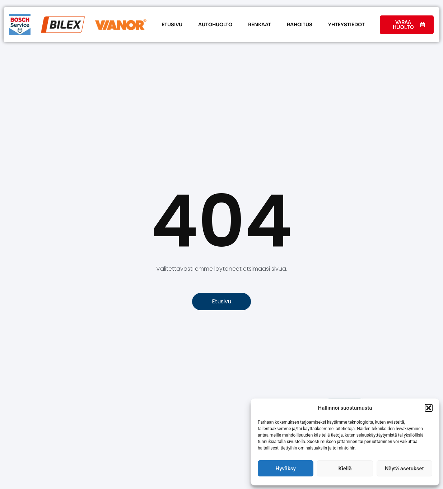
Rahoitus (299, 25)
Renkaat (259, 25)
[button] (428, 407)
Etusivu (172, 25)
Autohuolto (215, 25)
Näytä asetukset (404, 468)
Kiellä (344, 468)
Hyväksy (286, 468)
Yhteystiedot (346, 25)
